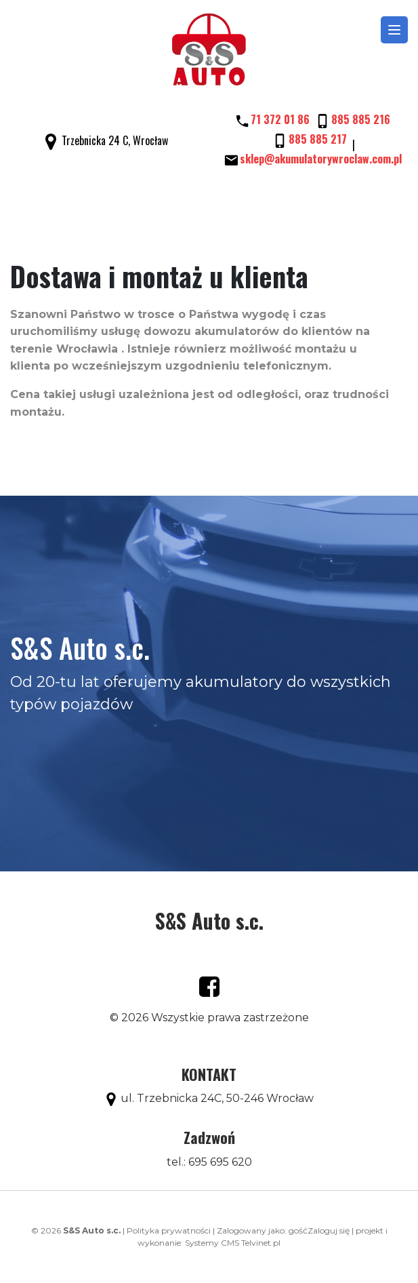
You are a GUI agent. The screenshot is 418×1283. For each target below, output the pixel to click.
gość (298, 1230)
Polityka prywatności (169, 1230)
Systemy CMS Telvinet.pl (232, 1243)
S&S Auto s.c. (209, 920)
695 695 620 (220, 1162)
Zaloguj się (329, 1230)
